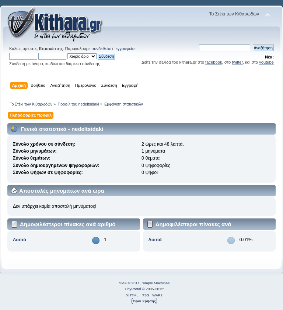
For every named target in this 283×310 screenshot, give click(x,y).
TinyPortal (133, 289)
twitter (237, 62)
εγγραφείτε (125, 48)
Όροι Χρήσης (144, 301)
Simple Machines (156, 283)
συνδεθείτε (101, 48)
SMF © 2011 (129, 283)
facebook (213, 62)
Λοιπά (19, 239)
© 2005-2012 (152, 289)
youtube (266, 62)
